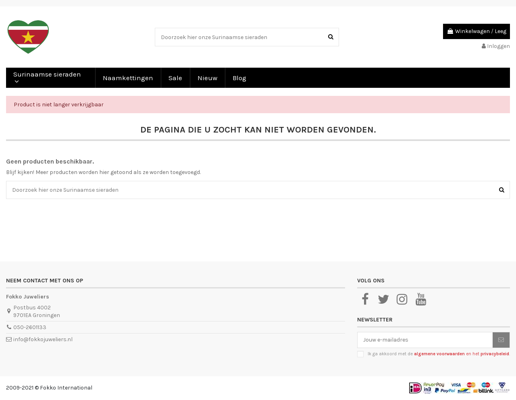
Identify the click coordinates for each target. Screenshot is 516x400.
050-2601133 (29, 327)
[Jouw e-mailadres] (425, 340)
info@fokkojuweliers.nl (43, 339)
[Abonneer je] (501, 340)
